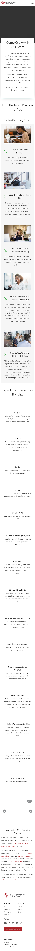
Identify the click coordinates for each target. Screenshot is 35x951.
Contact (20, 906)
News (20, 912)
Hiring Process (23, 87)
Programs (7, 912)
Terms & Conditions (10, 944)
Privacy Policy (8, 939)
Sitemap (7, 942)
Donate (20, 909)
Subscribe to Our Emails (13, 929)
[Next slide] (31, 811)
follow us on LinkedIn (9, 880)
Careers (7, 915)
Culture (21, 90)
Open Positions (11, 87)
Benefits (14, 90)
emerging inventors (24, 856)
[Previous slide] (4, 811)
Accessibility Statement (12, 947)
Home (6, 906)
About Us (7, 909)
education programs (15, 861)
